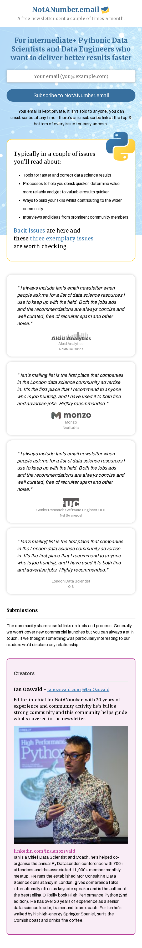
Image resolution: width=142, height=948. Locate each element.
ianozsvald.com (64, 689)
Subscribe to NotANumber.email (71, 95)
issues (85, 238)
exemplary (61, 238)
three (37, 238)
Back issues (29, 230)
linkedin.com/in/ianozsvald (44, 851)
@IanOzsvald (95, 689)
